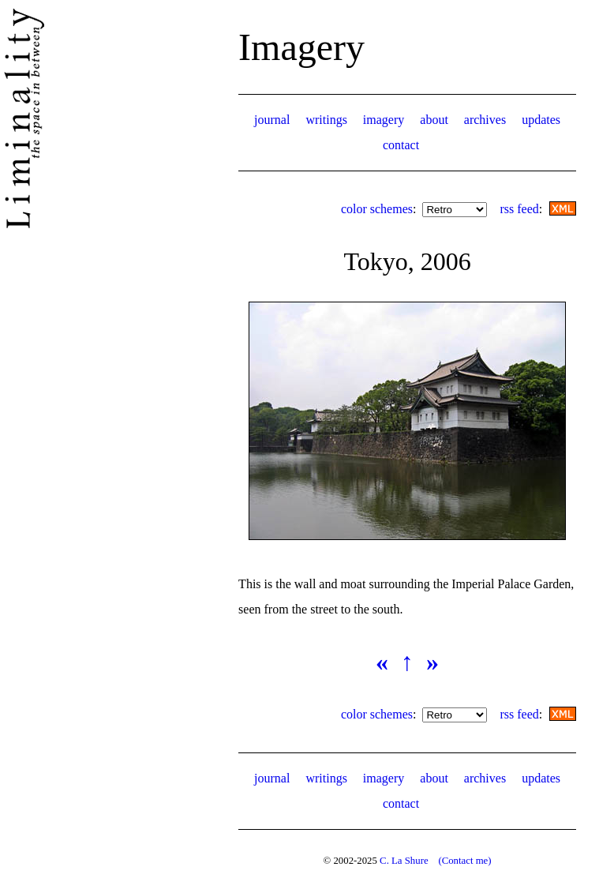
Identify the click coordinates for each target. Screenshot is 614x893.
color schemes (377, 209)
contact (401, 145)
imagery (383, 119)
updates (541, 119)
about (434, 119)
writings (325, 119)
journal (272, 119)
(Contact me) (464, 860)
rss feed (519, 209)
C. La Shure (404, 860)
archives (485, 119)
